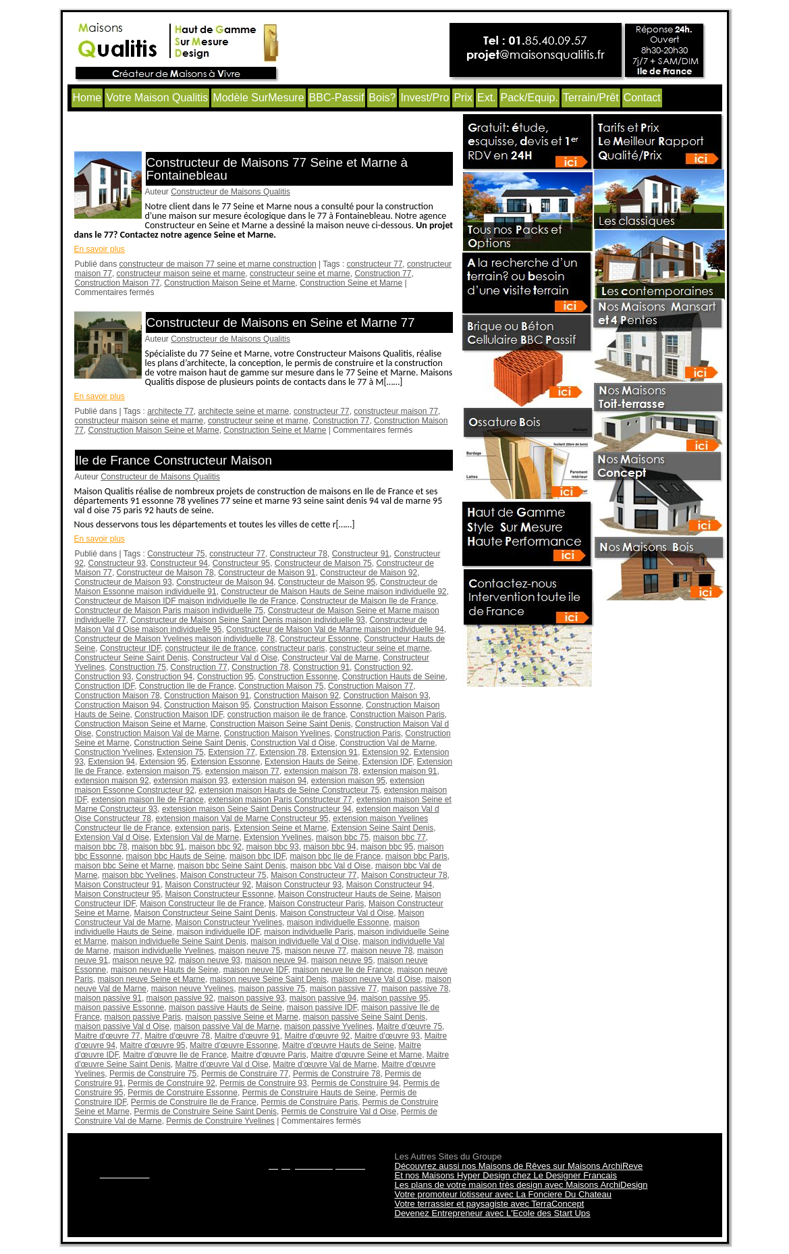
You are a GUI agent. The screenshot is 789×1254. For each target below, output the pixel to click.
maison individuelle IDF (218, 932)
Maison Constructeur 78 (404, 875)
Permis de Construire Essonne (183, 1092)
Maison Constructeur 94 (389, 884)
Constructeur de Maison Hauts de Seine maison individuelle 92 (333, 591)
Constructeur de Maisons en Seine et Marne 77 (280, 322)
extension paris (202, 828)
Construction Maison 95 (206, 705)
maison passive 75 (271, 988)
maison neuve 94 (275, 960)
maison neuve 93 (209, 960)
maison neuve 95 (342, 960)
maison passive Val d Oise (122, 1026)
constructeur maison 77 (396, 411)
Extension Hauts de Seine (311, 761)
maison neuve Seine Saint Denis (268, 979)
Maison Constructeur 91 (118, 884)
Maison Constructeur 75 (223, 875)
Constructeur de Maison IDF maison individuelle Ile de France (185, 601)
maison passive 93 (251, 998)
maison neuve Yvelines (192, 988)
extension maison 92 (112, 780)
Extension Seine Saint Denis (382, 828)
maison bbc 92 (215, 847)
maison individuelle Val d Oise (304, 941)
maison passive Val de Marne (227, 1026)
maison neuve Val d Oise (376, 979)
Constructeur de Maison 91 (266, 572)
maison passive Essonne (120, 1007)
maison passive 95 (394, 998)
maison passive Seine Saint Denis (364, 1017)
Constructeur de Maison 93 (123, 582)
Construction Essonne (298, 676)
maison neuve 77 (315, 951)
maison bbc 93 (272, 847)
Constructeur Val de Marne (330, 657)
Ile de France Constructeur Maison (174, 460)
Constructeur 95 (241, 563)
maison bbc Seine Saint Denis (231, 865)
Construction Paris (368, 733)
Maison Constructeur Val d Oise (337, 913)
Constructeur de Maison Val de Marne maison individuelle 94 (335, 629)
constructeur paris (293, 648)
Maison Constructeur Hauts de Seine (344, 894)
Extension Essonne (226, 761)
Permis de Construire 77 (244, 1073)
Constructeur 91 (360, 553)
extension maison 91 (399, 771)
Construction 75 (137, 667)
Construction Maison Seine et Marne (229, 283)
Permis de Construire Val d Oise (339, 1111)
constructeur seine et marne (300, 273)
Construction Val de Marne (387, 743)
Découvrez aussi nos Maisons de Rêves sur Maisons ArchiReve (519, 1166)
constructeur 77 (375, 264)
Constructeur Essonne (319, 639)
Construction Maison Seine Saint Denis (280, 724)
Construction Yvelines (114, 752)
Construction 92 (382, 667)
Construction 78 (260, 667)
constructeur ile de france (210, 648)
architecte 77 (170, 411)
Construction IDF (105, 686)
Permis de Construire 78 (336, 1073)
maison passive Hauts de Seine (225, 1007)
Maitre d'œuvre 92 (317, 1036)
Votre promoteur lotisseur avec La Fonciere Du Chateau (503, 1194)
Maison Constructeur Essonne (219, 894)
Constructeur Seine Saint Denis (131, 657)
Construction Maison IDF (178, 714)
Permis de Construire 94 (354, 1083)
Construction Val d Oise (292, 743)
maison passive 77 (343, 988)
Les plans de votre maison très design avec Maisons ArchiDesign (521, 1185)
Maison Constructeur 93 (299, 884)
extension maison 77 (242, 771)
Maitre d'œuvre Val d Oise (222, 1064)
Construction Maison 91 (206, 695)
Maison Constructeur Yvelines (229, 922)
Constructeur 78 (298, 553)
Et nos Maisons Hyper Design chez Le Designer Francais (506, 1175)
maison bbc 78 (101, 847)
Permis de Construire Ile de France (193, 1102)
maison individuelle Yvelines (163, 951)
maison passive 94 (323, 998)
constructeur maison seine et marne (181, 273)
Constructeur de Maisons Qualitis (230, 192)
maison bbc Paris (416, 856)
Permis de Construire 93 (262, 1083)
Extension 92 (385, 752)
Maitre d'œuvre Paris (269, 1055)
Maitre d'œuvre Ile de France (175, 1055)
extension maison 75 (163, 771)
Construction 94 (164, 676)
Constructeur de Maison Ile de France (368, 601)
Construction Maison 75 (280, 686)
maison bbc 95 (386, 847)
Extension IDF (387, 761)
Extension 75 (180, 752)
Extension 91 (334, 752)
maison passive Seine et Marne (242, 1017)
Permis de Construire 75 (152, 1073)
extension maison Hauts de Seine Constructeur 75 (289, 790)
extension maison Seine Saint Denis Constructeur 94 (257, 809)
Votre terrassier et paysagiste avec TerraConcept (489, 1204)
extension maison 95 (348, 780)
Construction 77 (382, 273)
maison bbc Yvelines (138, 875)
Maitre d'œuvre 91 (247, 1036)
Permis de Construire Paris (309, 1102)
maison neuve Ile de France (342, 969)
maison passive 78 (414, 988)
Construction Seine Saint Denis (190, 743)
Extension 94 (111, 761)
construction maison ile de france (286, 714)
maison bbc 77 (399, 837)
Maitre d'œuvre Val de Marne (325, 1064)
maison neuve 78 (381, 951)
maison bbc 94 (329, 847)
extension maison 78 (321, 771)
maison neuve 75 (249, 951)
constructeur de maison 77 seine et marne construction (218, 264)
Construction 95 (225, 676)
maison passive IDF (322, 1007)
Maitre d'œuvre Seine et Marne (366, 1055)
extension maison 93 (190, 780)
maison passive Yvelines (328, 1026)
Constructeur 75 (176, 553)
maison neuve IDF (255, 969)
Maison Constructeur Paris (316, 903)
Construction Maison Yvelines (277, 733)
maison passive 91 (108, 998)
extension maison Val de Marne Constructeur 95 (242, 818)
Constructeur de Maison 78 (165, 572)
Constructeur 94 (179, 563)
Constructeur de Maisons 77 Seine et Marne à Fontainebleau (277, 168)
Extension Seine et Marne (280, 828)
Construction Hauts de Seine (393, 676)
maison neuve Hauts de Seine (165, 969)
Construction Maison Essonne (307, 705)
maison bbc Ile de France (335, 856)
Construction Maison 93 (386, 695)
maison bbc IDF (257, 856)
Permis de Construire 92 (171, 1083)
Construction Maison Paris (397, 714)
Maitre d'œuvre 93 (387, 1036)
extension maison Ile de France (147, 799)
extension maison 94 (269, 780)
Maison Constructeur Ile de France (202, 903)
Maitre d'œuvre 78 (177, 1036)
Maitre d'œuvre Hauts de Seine (338, 1045)
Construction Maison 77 (117, 283)
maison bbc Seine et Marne (124, 865)
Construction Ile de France (186, 686)
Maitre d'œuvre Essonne (233, 1045)
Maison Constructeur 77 (313, 875)
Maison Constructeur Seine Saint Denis (204, 913)
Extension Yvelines (278, 837)
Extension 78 (282, 752)
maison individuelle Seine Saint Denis (178, 941)
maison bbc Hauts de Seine (175, 856)
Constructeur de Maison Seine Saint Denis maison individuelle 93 (247, 620)
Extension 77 (231, 752)
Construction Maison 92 (296, 695)
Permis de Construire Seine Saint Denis (205, 1111)
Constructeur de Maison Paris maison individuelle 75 (169, 610)
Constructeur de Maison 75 (323, 563)
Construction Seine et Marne (351, 283)
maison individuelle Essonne (338, 922)
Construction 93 (103, 676)
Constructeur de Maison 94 (224, 582)
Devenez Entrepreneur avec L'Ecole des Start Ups (493, 1213)
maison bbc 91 (158, 847)
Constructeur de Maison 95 (326, 582)
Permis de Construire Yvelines (220, 1121)
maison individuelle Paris (308, 932)
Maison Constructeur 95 (118, 894)
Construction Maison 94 (117, 705)
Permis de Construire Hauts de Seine (309, 1092)
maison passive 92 (179, 998)
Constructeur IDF (130, 648)
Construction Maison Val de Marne (157, 733)
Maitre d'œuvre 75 (409, 1026)
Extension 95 (163, 761)
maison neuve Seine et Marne (151, 979)
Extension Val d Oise (112, 837)
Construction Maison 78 (117, 695)
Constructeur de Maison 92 (368, 572)
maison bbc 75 (342, 837)
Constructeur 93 (117, 563)
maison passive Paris (143, 1017)
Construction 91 (321, 667)
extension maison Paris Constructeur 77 (280, 799)
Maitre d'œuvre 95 (153, 1045)
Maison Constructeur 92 (208, 884)
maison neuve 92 (143, 960)
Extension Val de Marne (197, 837)
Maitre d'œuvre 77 (107, 1036)
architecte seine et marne (244, 411)
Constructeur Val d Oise (235, 657)
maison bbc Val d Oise (330, 865)
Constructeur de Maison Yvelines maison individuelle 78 (175, 639)
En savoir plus (99, 249)
